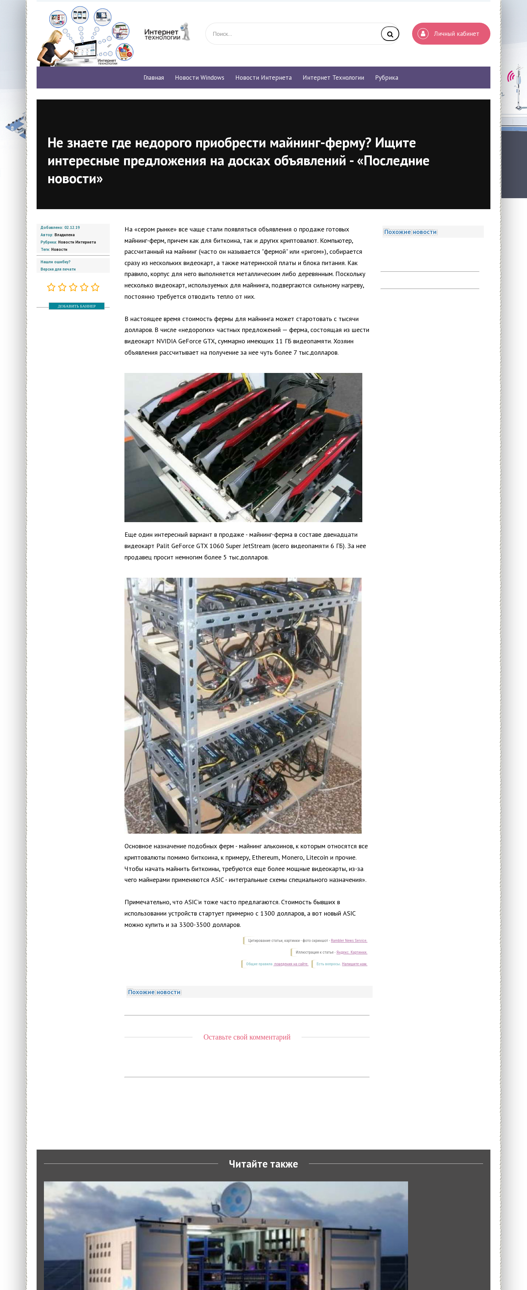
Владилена (65, 234)
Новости (59, 249)
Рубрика (386, 77)
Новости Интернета (77, 242)
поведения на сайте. (291, 964)
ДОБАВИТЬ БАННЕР (77, 306)
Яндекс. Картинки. (351, 952)
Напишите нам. (354, 964)
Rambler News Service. (349, 940)
